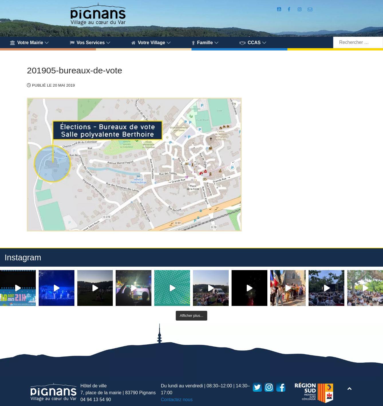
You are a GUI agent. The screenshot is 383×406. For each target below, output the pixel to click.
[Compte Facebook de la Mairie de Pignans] (289, 9)
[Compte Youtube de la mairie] (279, 9)
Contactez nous (177, 399)
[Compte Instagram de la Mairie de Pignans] (300, 9)
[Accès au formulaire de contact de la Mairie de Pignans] (310, 9)
